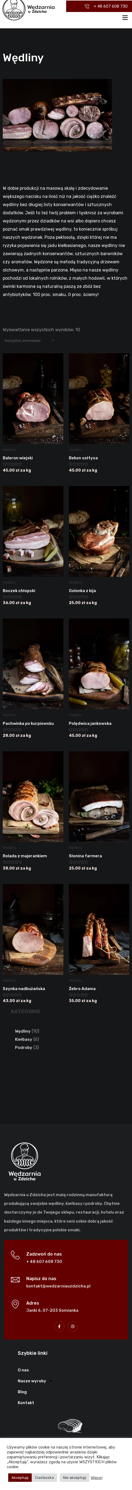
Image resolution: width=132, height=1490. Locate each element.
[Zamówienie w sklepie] (29, 340)
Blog (22, 1391)
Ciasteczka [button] (44, 1478)
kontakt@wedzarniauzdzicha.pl (58, 1286)
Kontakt (26, 1402)
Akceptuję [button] (19, 1478)
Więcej (96, 1477)
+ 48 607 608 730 (44, 1261)
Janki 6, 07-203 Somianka (52, 1310)
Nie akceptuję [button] (74, 1478)
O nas (23, 1370)
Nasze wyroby (35, 1381)
